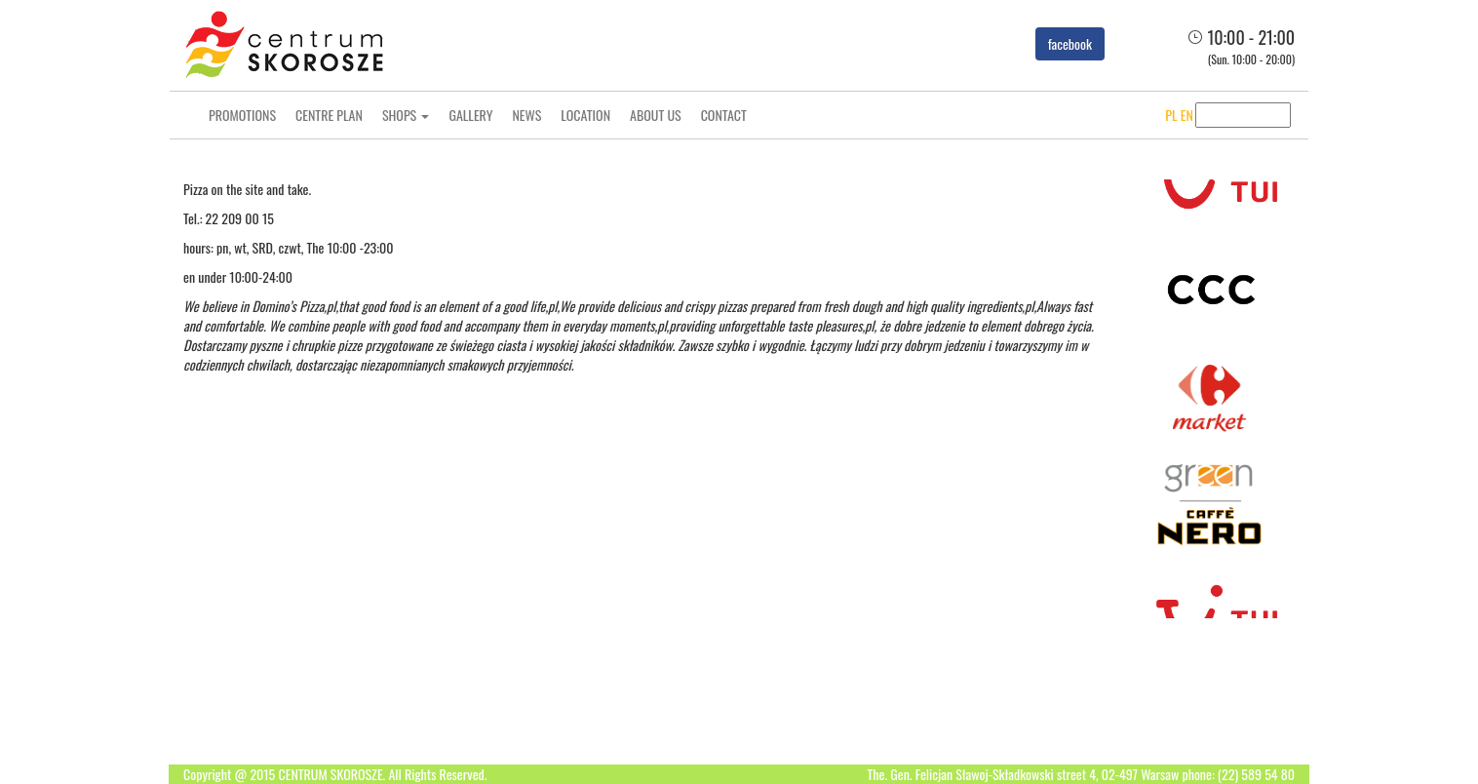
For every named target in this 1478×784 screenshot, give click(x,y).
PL (1155, 114)
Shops (406, 114)
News (526, 114)
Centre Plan (329, 114)
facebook (1070, 43)
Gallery (470, 114)
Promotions (242, 114)
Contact (724, 114)
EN (1171, 114)
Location (585, 114)
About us (655, 114)
